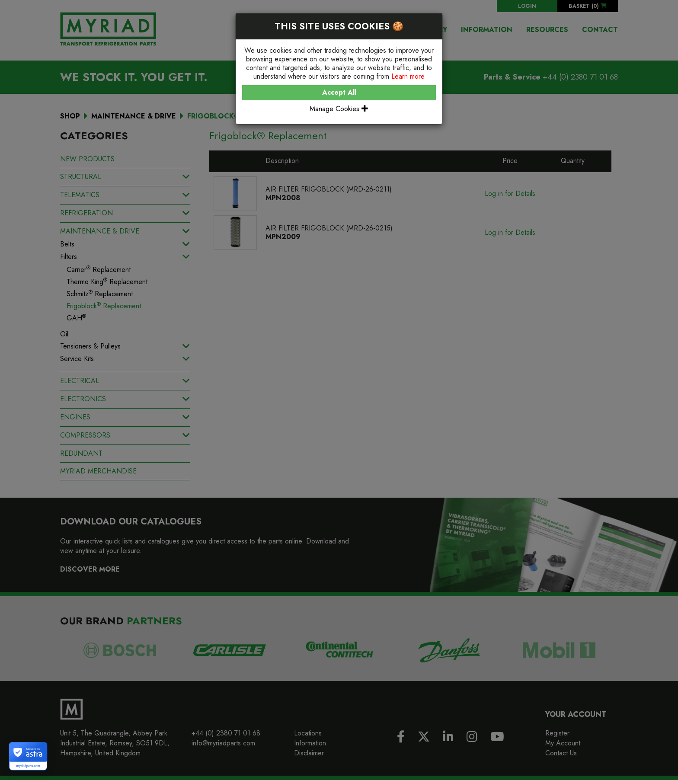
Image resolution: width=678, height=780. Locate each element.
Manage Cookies (339, 109)
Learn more (408, 76)
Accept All (339, 92)
